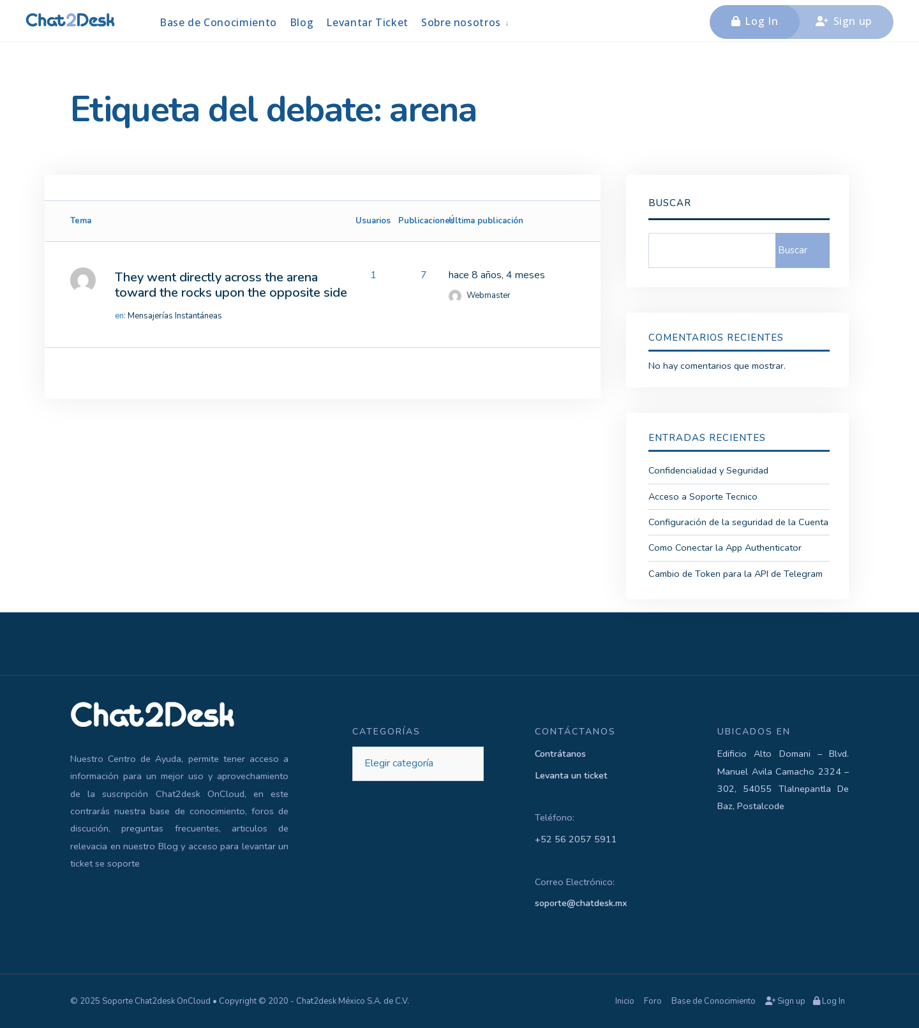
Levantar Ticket (367, 22)
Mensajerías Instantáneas (175, 316)
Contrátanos (560, 753)
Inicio (624, 1001)
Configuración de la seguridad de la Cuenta (738, 522)
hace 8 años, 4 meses (497, 275)
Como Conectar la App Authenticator (725, 547)
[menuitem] (466, 22)
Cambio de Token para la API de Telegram (735, 573)
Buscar (669, 203)
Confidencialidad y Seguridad (708, 470)
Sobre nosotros (461, 22)
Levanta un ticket (571, 775)
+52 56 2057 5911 (576, 839)
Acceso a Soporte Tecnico (703, 496)
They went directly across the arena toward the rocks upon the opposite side (231, 285)
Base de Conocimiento (218, 22)
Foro (653, 1001)
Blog (302, 22)
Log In (754, 21)
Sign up (844, 21)
